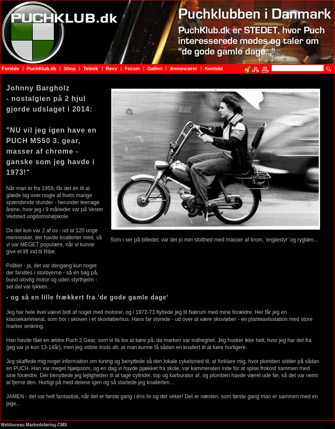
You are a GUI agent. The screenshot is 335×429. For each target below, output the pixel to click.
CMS (62, 424)
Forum (132, 68)
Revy (111, 68)
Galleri (154, 68)
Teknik (90, 68)
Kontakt (214, 68)
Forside (10, 68)
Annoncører (183, 68)
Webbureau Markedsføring (28, 424)
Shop (70, 68)
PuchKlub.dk (41, 68)
